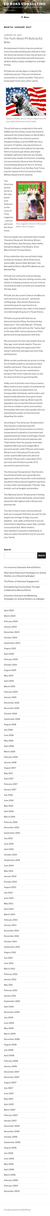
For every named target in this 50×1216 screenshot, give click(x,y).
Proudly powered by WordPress (17, 1210)
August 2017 (10, 768)
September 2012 (12, 947)
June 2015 (9, 844)
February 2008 (11, 1061)
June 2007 (9, 1093)
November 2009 (12, 1012)
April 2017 (9, 778)
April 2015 (9, 849)
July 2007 (8, 1088)
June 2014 (9, 865)
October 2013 (10, 882)
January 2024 (10, 627)
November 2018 (11, 708)
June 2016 (9, 800)
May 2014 (8, 871)
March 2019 (9, 686)
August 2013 (10, 887)
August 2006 (10, 1148)
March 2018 (9, 751)
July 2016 (8, 795)
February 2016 (11, 822)
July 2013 (8, 892)
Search (7, 549)
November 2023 (11, 632)
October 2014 (10, 855)
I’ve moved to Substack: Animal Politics (22, 567)
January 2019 (10, 697)
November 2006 (12, 1131)
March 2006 (10, 1175)
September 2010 (12, 1001)
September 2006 (12, 1142)
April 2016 (9, 811)
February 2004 (11, 1186)
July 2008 (8, 1050)
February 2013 (11, 920)
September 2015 (12, 833)
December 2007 (11, 1072)
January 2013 (10, 925)
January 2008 (10, 1066)
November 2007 (11, 1077)
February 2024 (11, 621)
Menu (25, 17)
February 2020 (11, 659)
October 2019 (10, 665)
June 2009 (9, 1023)
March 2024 (9, 616)
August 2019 (10, 670)
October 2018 (10, 713)
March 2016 (9, 817)
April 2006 (9, 1169)
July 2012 (8, 958)
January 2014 (10, 876)
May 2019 (8, 675)
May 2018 (8, 741)
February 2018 (11, 757)
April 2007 (9, 1104)
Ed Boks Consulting (25, 4)
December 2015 (11, 827)
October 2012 (10, 941)
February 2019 (11, 692)
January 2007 (10, 1121)
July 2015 (8, 838)
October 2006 (10, 1137)
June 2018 (9, 735)
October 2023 (10, 637)
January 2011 (10, 996)
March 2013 (9, 914)
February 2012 (10, 974)
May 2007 (8, 1099)
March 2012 (9, 969)
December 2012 (11, 930)
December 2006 (12, 1126)
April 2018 (9, 746)
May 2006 (9, 1164)
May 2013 (8, 903)
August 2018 (10, 724)
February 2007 (11, 1115)
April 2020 (9, 654)
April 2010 (9, 1007)
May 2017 (8, 773)
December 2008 (12, 1039)
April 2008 (9, 1055)
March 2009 (10, 1034)
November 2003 (12, 1191)
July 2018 (8, 730)
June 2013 (9, 898)
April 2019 (9, 681)
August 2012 (10, 952)
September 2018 (12, 719)
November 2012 (11, 936)
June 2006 (9, 1158)
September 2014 (12, 860)
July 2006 (8, 1153)
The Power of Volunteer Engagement (21, 581)
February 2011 (10, 990)
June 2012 (8, 963)
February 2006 (11, 1180)
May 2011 (8, 985)
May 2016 (8, 806)
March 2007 (9, 1110)
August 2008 (10, 1044)
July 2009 (8, 1017)
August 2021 (10, 648)
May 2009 (9, 1028)
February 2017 (10, 784)
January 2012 (10, 979)
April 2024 (9, 610)
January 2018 (10, 762)
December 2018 (11, 703)
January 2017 (10, 789)
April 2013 (9, 909)
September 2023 (12, 643)
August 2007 (10, 1082)
